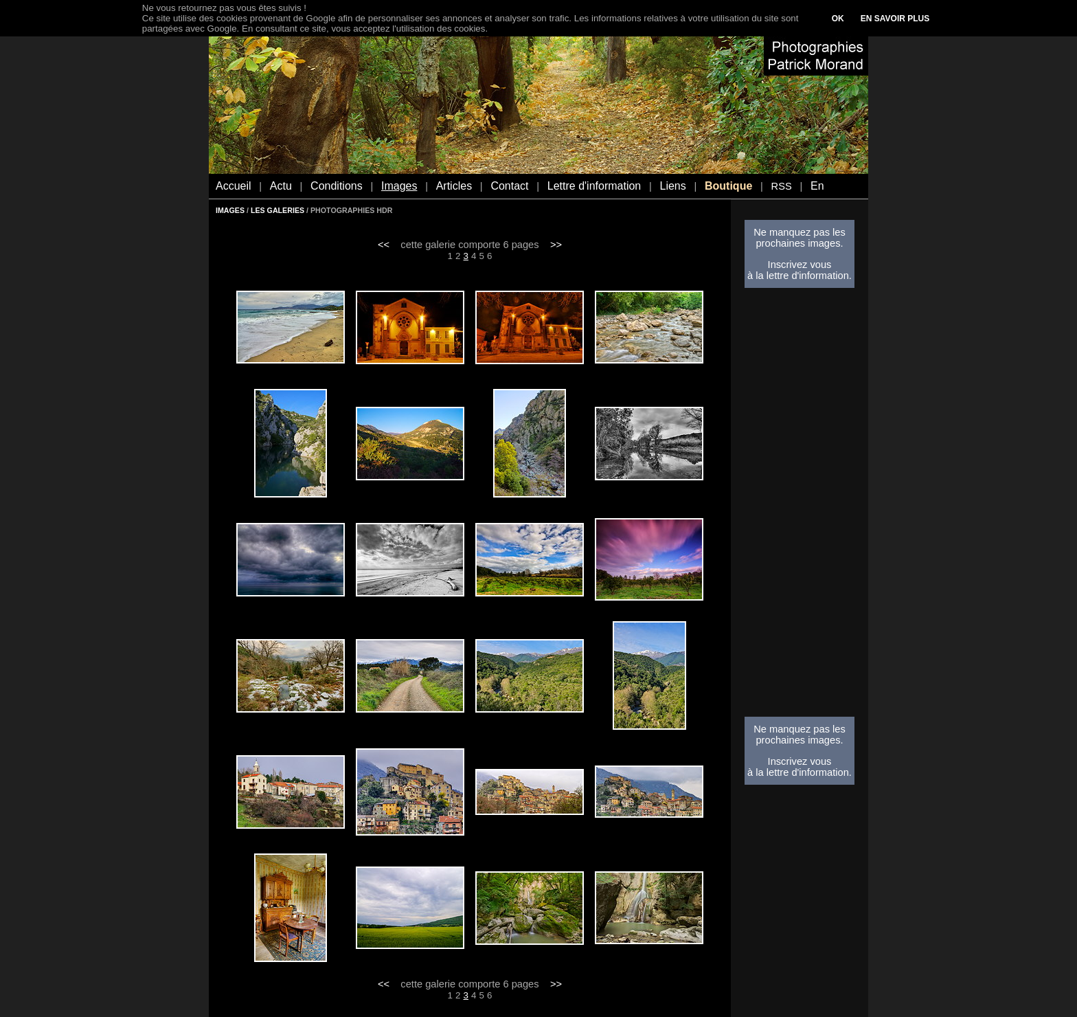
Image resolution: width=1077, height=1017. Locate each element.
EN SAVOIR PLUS (895, 18)
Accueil (233, 186)
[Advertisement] (799, 506)
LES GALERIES (277, 210)
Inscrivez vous (800, 264)
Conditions (336, 186)
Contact (509, 186)
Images (399, 186)
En (817, 186)
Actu (281, 186)
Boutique (728, 186)
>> (556, 244)
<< (383, 244)
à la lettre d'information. (799, 275)
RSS (781, 186)
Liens (672, 186)
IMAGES (230, 210)
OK (838, 18)
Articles (454, 186)
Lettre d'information (594, 186)
